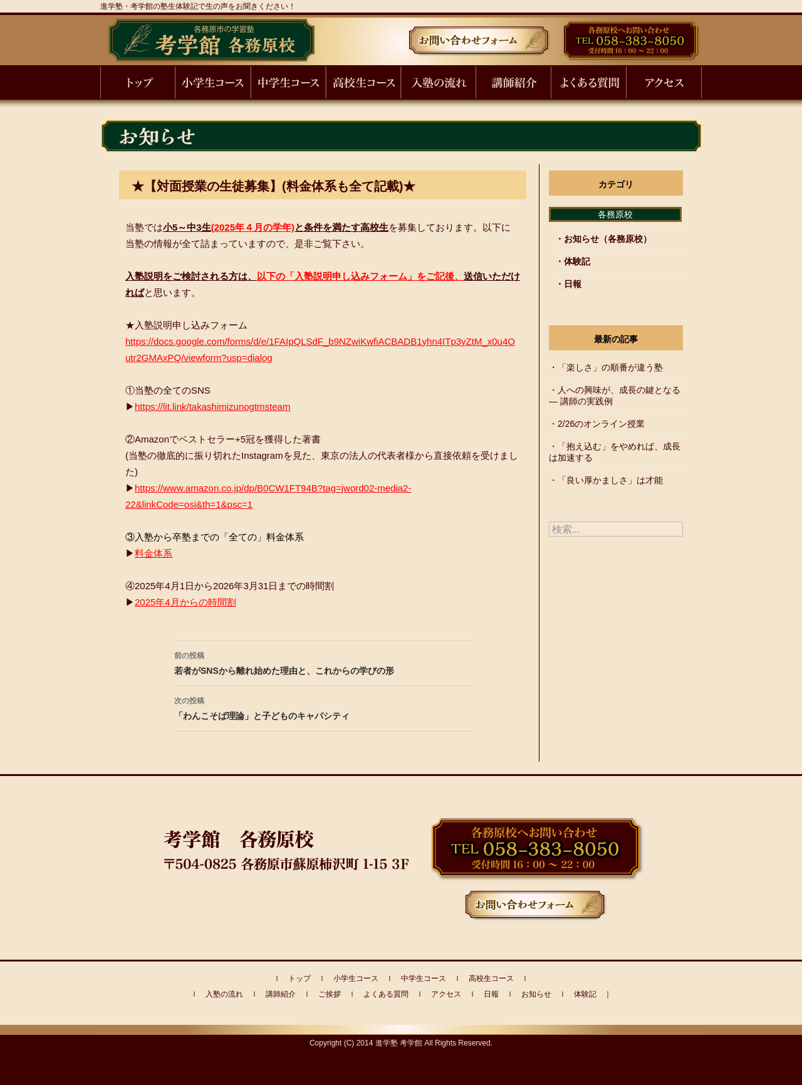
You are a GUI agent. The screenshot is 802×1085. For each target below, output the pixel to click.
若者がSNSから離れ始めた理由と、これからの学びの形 (322, 662)
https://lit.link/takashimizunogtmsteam (212, 406)
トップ (299, 978)
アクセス (446, 994)
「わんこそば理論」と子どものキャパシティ (322, 707)
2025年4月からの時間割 (185, 602)
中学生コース (423, 978)
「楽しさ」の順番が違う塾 (610, 367)
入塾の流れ (224, 994)
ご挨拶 (329, 994)
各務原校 (615, 214)
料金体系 (153, 553)
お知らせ (536, 994)
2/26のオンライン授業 (601, 424)
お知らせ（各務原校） (608, 239)
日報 (572, 284)
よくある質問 (386, 994)
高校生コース (491, 978)
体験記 (577, 261)
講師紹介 (281, 994)
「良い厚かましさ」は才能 (610, 480)
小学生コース (355, 978)
